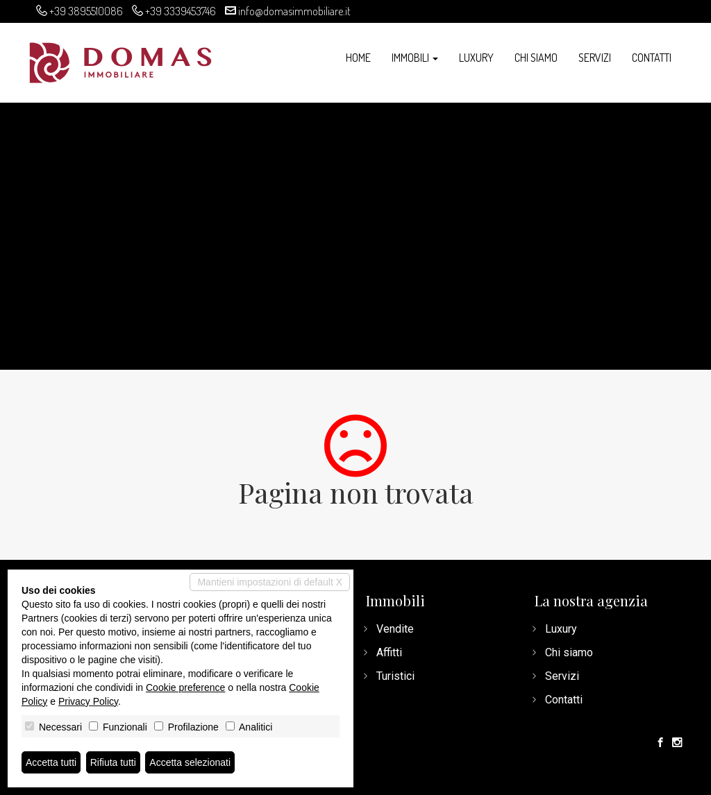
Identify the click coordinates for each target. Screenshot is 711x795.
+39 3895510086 (86, 11)
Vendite (395, 628)
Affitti (389, 652)
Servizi (594, 58)
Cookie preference (185, 687)
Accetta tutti (51, 762)
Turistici (395, 676)
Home (358, 58)
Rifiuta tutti (113, 762)
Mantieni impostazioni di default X (269, 582)
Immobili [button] (415, 58)
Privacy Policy (88, 701)
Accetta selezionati (190, 762)
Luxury (476, 58)
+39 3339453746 (180, 11)
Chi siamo (536, 58)
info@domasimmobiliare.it (294, 11)
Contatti (651, 58)
